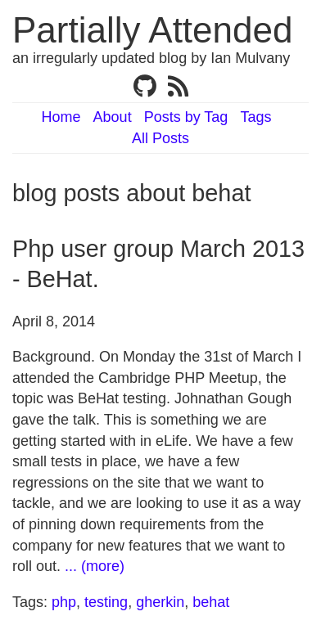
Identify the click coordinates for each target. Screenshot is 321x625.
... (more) (94, 566)
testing (106, 602)
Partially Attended (152, 30)
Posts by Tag (186, 117)
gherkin (160, 602)
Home (61, 117)
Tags (255, 117)
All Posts (160, 138)
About (112, 117)
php (64, 602)
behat (210, 602)
